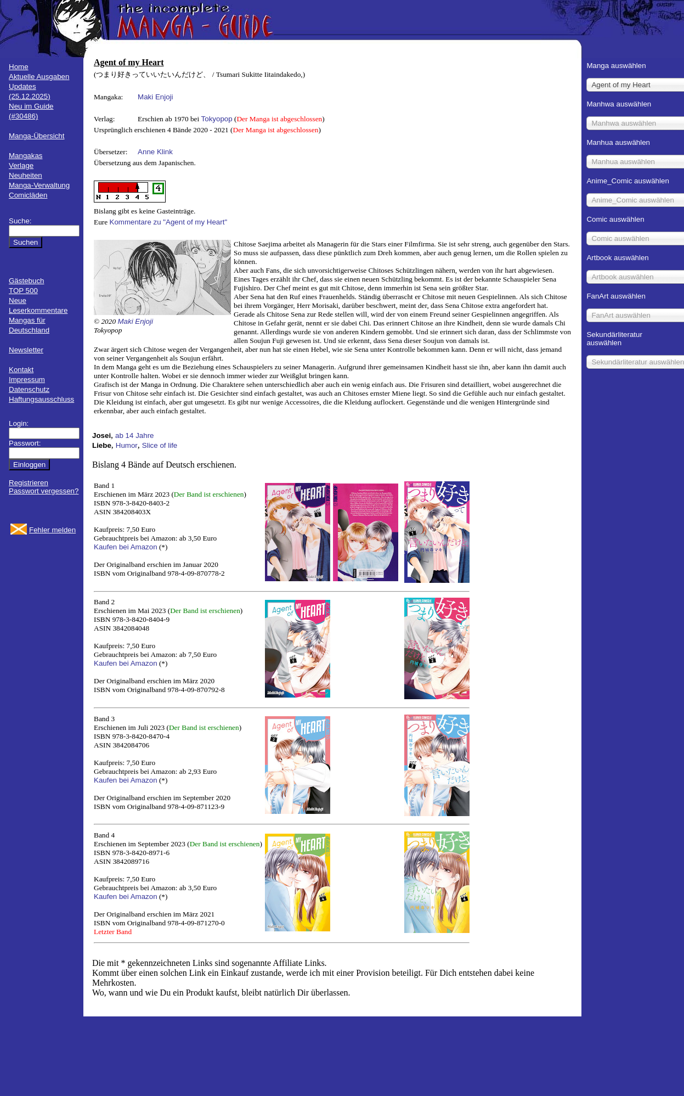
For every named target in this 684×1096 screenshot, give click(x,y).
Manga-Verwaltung (39, 185)
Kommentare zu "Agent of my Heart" (169, 222)
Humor (127, 445)
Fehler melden (52, 530)
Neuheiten (25, 175)
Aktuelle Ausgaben (39, 76)
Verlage (21, 165)
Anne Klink (155, 152)
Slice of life (159, 445)
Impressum (27, 379)
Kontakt (21, 370)
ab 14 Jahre (134, 435)
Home (19, 67)
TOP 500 (23, 290)
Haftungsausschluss (41, 399)
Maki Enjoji (155, 97)
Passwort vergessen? (43, 491)
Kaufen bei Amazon (125, 547)
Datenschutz (29, 389)
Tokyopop (217, 119)
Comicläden (28, 195)
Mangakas (26, 155)
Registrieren (28, 483)
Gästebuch (26, 281)
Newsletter (26, 350)
